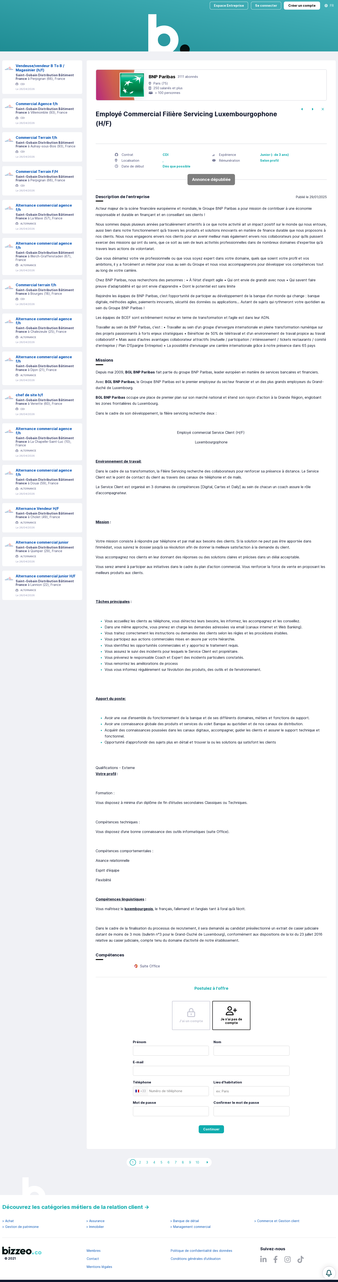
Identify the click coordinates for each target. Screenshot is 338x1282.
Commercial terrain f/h (36, 304)
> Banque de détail (184, 1221)
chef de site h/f (29, 414)
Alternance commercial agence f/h (44, 226)
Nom (217, 1061)
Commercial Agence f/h (37, 123)
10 (197, 1181)
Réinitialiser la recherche (20, 64)
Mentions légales (99, 1267)
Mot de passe (144, 1122)
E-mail (138, 1081)
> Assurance (95, 1221)
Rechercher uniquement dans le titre (148, 51)
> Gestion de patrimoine (20, 1227)
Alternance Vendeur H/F (37, 528)
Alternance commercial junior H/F (45, 595)
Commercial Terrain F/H (37, 191)
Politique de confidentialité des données (201, 1250)
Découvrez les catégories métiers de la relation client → (75, 1207)
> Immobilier (95, 1227)
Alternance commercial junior (42, 561)
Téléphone (142, 1101)
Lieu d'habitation (227, 1101)
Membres (94, 1250)
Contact (93, 1259)
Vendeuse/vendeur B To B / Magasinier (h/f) (40, 87)
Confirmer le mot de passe (236, 1122)
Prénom (139, 1061)
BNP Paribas (162, 96)
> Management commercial (190, 1227)
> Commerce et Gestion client (276, 1221)
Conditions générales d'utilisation (196, 1259)
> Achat (8, 1221)
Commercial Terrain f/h (36, 157)
